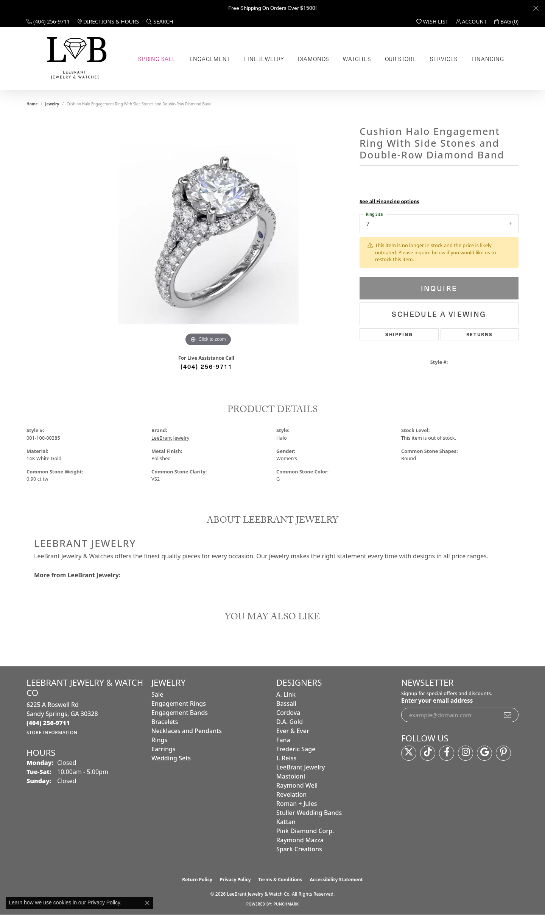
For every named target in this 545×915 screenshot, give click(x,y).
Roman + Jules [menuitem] (296, 803)
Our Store (400, 59)
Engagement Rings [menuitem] (178, 703)
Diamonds (313, 59)
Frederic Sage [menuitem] (295, 749)
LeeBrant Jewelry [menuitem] (300, 767)
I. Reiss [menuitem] (286, 758)
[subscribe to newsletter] (508, 715)
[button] (159, 21)
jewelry (52, 104)
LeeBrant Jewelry (170, 437)
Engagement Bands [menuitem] (179, 712)
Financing (488, 59)
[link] (48, 21)
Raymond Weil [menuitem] (297, 785)
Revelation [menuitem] (291, 794)
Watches (357, 59)
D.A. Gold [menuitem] (289, 722)
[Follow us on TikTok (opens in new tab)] (427, 753)
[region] (208, 234)
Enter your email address (437, 700)
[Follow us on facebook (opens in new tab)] (446, 753)
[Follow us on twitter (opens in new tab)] (408, 753)
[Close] (535, 8)
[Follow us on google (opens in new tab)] (484, 753)
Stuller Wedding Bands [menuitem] (309, 812)
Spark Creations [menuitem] (299, 849)
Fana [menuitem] (283, 740)
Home (32, 104)
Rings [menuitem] (159, 740)
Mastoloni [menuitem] (290, 776)
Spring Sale (157, 59)
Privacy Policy (235, 879)
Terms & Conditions (280, 879)
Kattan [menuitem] (286, 822)
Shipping (399, 334)
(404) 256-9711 (206, 366)
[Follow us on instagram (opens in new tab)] (465, 753)
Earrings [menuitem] (163, 749)
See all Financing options (389, 201)
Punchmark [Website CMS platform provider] (286, 904)
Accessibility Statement (336, 879)
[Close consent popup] (147, 903)
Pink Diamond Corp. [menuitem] (305, 831)
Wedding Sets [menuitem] (171, 758)
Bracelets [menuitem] (164, 722)
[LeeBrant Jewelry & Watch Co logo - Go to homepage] (75, 58)
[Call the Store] (48, 723)
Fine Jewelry (264, 59)
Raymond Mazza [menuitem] (300, 840)
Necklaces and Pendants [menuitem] (186, 731)
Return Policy (197, 879)
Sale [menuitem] (157, 694)
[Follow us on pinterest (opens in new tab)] (503, 753)
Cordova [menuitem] (288, 712)
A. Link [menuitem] (286, 694)
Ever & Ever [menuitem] (292, 731)
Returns (479, 334)
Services (444, 59)
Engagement (210, 59)
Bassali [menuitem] (286, 703)
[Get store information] (52, 732)
